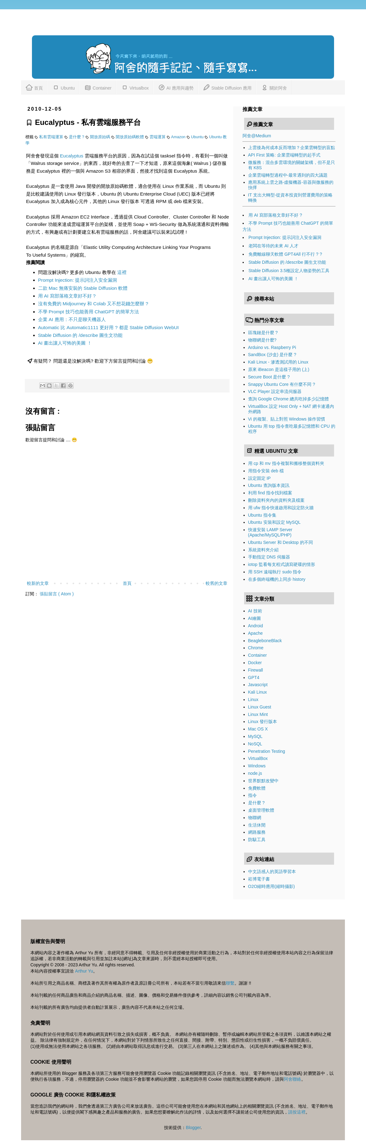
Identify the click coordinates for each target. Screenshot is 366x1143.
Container (98, 87)
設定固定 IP (259, 478)
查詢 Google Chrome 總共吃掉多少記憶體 (288, 398)
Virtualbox (135, 87)
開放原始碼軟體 (130, 137)
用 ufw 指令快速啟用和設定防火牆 (281, 507)
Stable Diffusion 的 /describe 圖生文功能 (80, 335)
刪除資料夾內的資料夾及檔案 (276, 500)
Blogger (193, 1127)
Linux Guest (259, 706)
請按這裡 (297, 1112)
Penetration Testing (266, 751)
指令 (252, 795)
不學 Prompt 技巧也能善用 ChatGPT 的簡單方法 (88, 311)
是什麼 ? (77, 137)
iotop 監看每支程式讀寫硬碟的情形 (281, 564)
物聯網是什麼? (262, 340)
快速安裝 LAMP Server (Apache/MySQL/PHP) (270, 532)
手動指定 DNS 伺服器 (269, 556)
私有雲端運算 (52, 137)
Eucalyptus (72, 155)
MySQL (255, 736)
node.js (255, 773)
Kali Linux (257, 692)
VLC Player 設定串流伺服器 (275, 391)
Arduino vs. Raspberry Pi (272, 347)
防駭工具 (257, 839)
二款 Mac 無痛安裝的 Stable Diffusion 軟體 (83, 288)
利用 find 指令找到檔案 (270, 492)
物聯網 (254, 817)
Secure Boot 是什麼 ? (269, 376)
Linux (253, 699)
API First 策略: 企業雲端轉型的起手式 (284, 154)
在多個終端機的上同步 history (277, 579)
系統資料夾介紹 (263, 549)
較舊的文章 (216, 583)
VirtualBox (258, 758)
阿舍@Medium (257, 135)
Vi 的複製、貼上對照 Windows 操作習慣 (286, 419)
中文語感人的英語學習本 (272, 871)
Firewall (255, 670)
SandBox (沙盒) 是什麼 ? (272, 354)
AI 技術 (255, 610)
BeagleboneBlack (265, 640)
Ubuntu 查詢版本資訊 (268, 485)
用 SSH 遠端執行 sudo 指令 (275, 571)
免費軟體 (257, 788)
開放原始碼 (100, 137)
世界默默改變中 (263, 780)
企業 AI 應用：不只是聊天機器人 (72, 319)
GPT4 (254, 677)
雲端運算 (158, 137)
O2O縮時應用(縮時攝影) (271, 886)
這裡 (122, 272)
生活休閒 (257, 825)
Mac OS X (258, 728)
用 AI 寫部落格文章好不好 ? (67, 295)
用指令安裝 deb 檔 (266, 470)
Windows (257, 765)
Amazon (179, 137)
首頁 (34, 87)
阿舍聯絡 (292, 1079)
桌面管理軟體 (261, 810)
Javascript (258, 684)
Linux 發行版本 (262, 721)
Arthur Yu (84, 971)
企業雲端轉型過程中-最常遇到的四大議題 (288, 175)
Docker (255, 662)
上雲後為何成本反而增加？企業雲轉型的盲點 (291, 147)
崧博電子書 (259, 878)
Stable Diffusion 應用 (227, 87)
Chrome (256, 647)
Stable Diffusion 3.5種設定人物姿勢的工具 (288, 270)
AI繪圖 (254, 618)
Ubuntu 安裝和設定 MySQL (274, 522)
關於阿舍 (274, 87)
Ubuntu (63, 87)
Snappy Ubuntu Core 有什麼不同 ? (281, 384)
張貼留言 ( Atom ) (57, 593)
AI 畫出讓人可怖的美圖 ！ (65, 343)
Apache (255, 633)
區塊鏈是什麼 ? (263, 332)
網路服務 (257, 832)
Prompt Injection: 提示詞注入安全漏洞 (77, 280)
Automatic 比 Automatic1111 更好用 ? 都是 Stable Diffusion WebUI (108, 327)
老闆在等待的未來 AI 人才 (273, 245)
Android (255, 625)
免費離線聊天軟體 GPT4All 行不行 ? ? (285, 254)
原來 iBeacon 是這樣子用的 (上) (279, 369)
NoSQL (255, 743)
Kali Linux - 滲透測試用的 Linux (278, 362)
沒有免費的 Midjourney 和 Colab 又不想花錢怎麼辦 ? (93, 303)
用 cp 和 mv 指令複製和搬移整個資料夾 (286, 463)
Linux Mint (258, 714)
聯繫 (230, 983)
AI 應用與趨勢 (175, 87)
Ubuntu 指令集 (262, 515)
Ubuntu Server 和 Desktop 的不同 (280, 542)
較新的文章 (38, 583)
